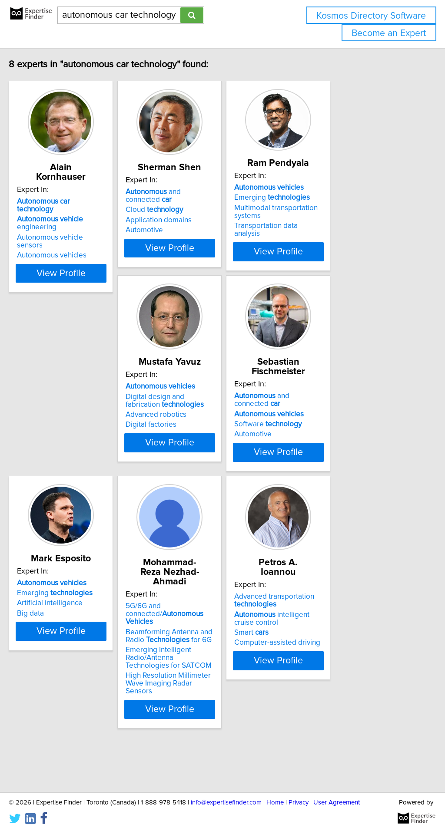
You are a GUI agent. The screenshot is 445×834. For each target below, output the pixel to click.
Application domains (199, 222)
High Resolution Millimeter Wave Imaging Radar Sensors (87, 730)
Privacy (299, 802)
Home (275, 802)
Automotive (184, 232)
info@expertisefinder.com (226, 802)
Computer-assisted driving (209, 711)
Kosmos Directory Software (371, 15)
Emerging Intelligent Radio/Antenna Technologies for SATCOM (87, 709)
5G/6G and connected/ (88, 669)
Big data (309, 459)
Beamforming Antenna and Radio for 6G (89, 687)
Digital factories (60, 471)
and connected (217, 201)
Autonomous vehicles (70, 232)
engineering (89, 211)
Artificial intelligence (329, 449)
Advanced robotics (65, 461)
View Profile (90, 288)
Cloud (194, 211)
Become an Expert (389, 33)
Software (199, 454)
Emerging (334, 207)
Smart (183, 701)
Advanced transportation (206, 669)
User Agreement (336, 802)
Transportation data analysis (341, 235)
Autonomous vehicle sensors (82, 222)
